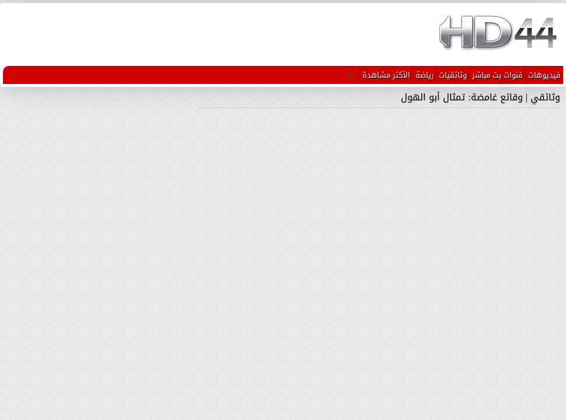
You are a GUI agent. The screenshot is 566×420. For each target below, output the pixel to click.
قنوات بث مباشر (497, 75)
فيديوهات (544, 75)
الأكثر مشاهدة (386, 75)
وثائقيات (453, 75)
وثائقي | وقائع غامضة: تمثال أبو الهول (480, 97)
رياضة (424, 75)
